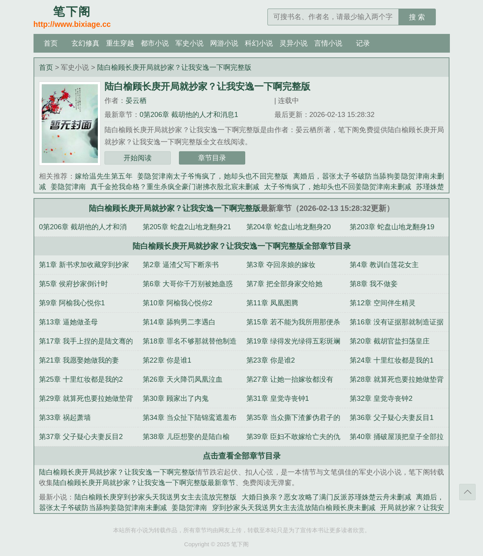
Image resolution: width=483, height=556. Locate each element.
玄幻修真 (85, 43)
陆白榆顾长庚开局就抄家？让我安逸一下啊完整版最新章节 (144, 483)
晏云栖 (136, 100)
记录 (363, 43)
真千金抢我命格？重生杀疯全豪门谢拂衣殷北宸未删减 (174, 187)
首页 (51, 43)
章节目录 (212, 158)
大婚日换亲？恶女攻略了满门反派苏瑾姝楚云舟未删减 (326, 497)
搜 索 (417, 17)
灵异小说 (294, 43)
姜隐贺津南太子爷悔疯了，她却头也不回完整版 (212, 176)
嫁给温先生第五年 (104, 176)
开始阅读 (138, 158)
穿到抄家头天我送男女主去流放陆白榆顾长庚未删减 (294, 508)
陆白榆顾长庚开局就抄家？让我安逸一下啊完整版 (174, 67)
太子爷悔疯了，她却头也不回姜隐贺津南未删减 (337, 187)
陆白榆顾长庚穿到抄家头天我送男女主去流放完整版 (155, 497)
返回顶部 (467, 492)
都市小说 (155, 43)
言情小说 (328, 43)
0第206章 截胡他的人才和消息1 (189, 115)
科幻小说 (259, 43)
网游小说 (224, 43)
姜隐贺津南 (68, 187)
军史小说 (189, 43)
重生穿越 (120, 43)
